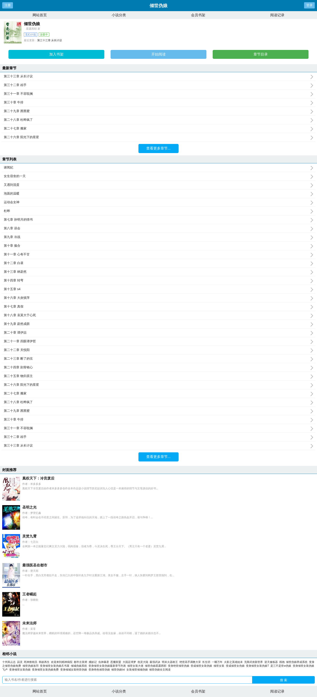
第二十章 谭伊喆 (158, 333)
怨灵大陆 (143, 662)
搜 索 (283, 680)
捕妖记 (93, 662)
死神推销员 (30, 662)
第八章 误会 (158, 228)
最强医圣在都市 (34, 565)
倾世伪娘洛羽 (31, 665)
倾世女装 (220, 665)
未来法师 (29, 623)
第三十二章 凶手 (158, 85)
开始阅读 (158, 54)
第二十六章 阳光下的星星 (158, 137)
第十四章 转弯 (158, 281)
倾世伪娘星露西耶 (156, 665)
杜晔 (158, 211)
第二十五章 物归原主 (158, 376)
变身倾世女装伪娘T (258, 665)
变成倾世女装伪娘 (202, 665)
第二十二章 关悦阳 (158, 350)
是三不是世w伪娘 (281, 665)
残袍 (282, 662)
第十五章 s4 (158, 289)
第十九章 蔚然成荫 (158, 324)
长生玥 (206, 662)
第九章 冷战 (158, 237)
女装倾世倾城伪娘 (137, 669)
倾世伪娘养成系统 (297, 662)
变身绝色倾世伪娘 (100, 669)
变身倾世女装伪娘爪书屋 (55, 665)
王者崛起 (29, 594)
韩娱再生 (44, 662)
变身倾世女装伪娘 (20, 669)
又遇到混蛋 (158, 185)
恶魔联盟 (115, 662)
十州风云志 (9, 662)
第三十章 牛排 (158, 102)
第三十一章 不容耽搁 (158, 94)
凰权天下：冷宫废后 (38, 478)
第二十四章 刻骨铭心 (158, 367)
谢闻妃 (158, 168)
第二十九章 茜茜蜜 (158, 111)
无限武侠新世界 (253, 662)
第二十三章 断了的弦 (158, 359)
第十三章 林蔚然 (158, 272)
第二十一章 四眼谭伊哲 (158, 341)
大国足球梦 (129, 662)
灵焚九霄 (29, 536)
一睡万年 (217, 662)
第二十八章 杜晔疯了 (158, 120)
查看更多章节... (158, 148)
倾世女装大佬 (136, 665)
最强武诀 (155, 662)
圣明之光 (29, 507)
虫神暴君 (103, 662)
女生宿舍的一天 (158, 176)
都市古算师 (80, 662)
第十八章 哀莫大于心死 (158, 315)
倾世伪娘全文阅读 (160, 669)
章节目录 (260, 54)
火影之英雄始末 (233, 662)
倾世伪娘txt (118, 669)
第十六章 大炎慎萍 (158, 298)
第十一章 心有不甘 (158, 254)
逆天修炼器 (271, 662)
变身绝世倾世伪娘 (179, 665)
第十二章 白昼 (158, 263)
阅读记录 (277, 15)
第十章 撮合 (158, 246)
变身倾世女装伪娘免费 (46, 669)
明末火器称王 (170, 662)
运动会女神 (158, 202)
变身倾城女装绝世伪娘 (74, 669)
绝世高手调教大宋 (190, 662)
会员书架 (198, 15)
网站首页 (40, 15)
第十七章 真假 (158, 307)
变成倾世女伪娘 (236, 665)
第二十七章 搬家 (158, 129)
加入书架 (56, 54)
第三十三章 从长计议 (49, 40)
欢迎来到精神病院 (61, 662)
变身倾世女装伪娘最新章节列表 (108, 665)
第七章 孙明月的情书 (158, 220)
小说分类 (119, 15)
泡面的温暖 (158, 194)
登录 (309, 5)
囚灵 (20, 662)
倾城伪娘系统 (80, 665)
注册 (7, 5)
